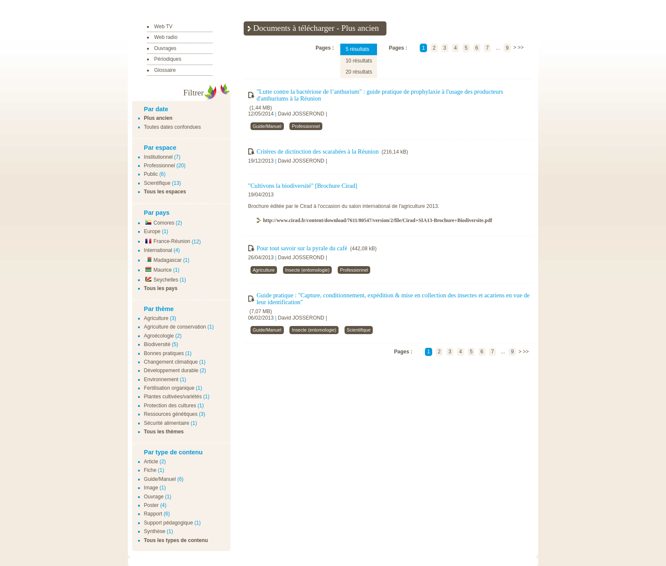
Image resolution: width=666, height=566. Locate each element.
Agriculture (156, 318)
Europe (152, 231)
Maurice (158, 270)
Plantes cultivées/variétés (173, 397)
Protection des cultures (170, 406)
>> (521, 48)
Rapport (153, 514)
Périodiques (167, 59)
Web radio (165, 37)
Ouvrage (154, 497)
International (158, 250)
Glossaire (165, 70)
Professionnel (159, 166)
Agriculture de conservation (175, 327)
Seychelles (161, 280)
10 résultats (358, 61)
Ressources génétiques (170, 414)
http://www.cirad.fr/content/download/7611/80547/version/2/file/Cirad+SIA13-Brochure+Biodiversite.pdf (377, 220)
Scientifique (157, 183)
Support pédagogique (168, 523)
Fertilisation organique (169, 388)
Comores (159, 223)
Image (151, 488)
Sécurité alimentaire (166, 423)
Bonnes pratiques (164, 353)
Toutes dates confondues (172, 127)
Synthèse (154, 531)
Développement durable (171, 370)
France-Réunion (167, 241)
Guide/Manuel (160, 479)
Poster (151, 505)
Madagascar (163, 260)
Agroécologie (159, 336)
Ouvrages (165, 48)
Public (151, 174)
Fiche (150, 470)
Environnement (161, 379)
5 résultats (357, 49)
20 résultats (358, 72)
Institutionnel (158, 157)
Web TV (163, 27)
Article (151, 462)
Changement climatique (171, 362)
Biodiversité (157, 344)
